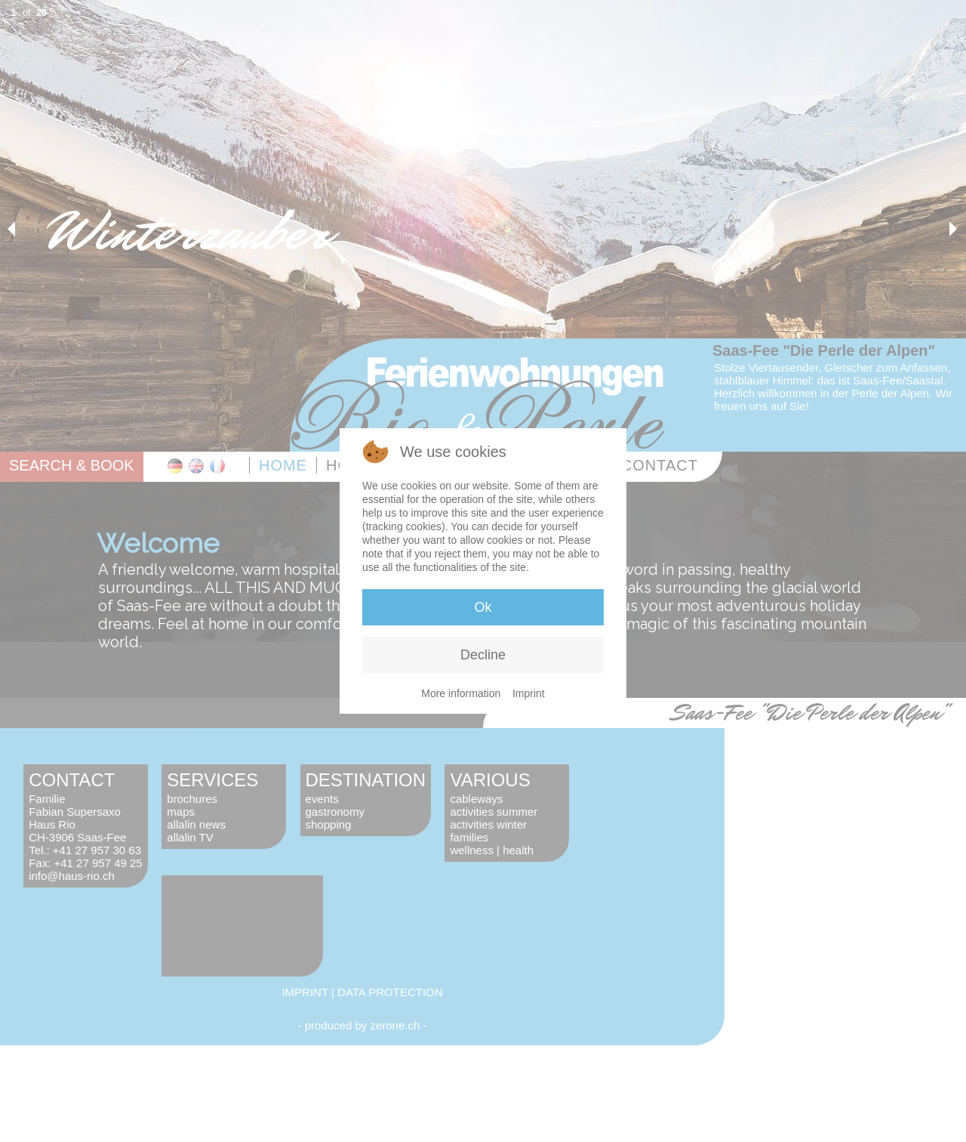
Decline (483, 654)
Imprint (528, 693)
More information (460, 693)
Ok (482, 607)
